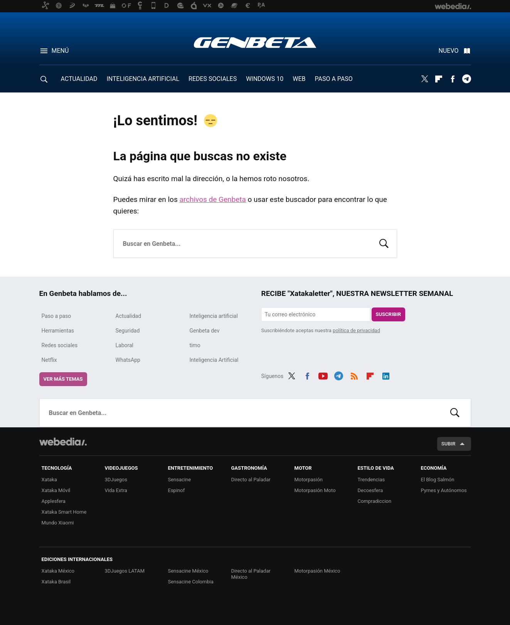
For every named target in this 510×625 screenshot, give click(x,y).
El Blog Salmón (437, 479)
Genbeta (255, 42)
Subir (448, 444)
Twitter (424, 79)
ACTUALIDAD (79, 78)
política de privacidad (356, 330)
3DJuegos (116, 479)
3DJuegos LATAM (125, 571)
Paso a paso (56, 316)
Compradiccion (375, 501)
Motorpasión (309, 479)
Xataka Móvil (56, 490)
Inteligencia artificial (214, 316)
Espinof (176, 490)
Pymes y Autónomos (444, 490)
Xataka (49, 479)
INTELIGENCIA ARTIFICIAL (142, 78)
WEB (299, 78)
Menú (60, 50)
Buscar (384, 243)
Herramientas (58, 331)
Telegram (466, 79)
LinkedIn (386, 375)
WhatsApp (128, 360)
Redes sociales (60, 345)
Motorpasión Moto (315, 490)
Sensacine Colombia (191, 582)
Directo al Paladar (251, 479)
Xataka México (58, 571)
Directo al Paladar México (251, 574)
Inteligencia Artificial (214, 360)
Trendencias (371, 479)
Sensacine (179, 479)
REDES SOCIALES (213, 78)
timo (195, 345)
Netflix (49, 360)
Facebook (452, 79)
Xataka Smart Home (64, 512)
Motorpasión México (317, 571)
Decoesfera (370, 490)
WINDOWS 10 (264, 78)
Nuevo (449, 50)
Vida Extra (116, 490)
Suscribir (388, 314)
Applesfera (54, 501)
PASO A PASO (334, 78)
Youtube (323, 375)
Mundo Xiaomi (58, 523)
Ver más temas (63, 379)
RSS (354, 375)
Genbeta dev (205, 331)
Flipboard (438, 79)
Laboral (125, 345)
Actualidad (128, 316)
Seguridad (128, 331)
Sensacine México (188, 571)
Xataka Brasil (56, 582)
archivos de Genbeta (212, 199)
